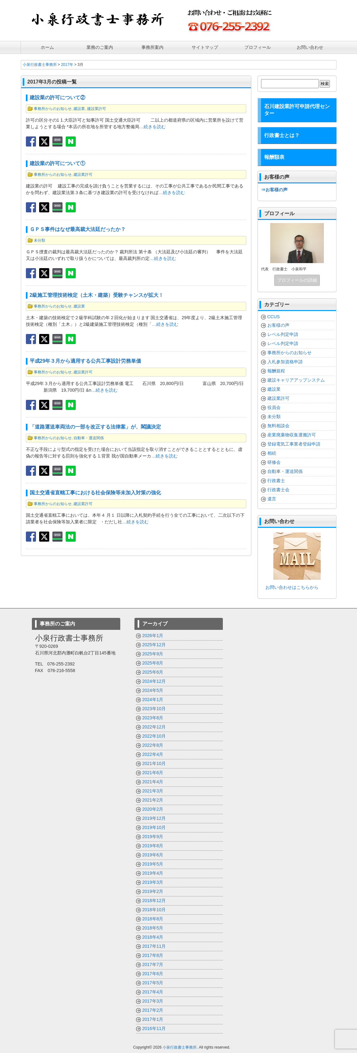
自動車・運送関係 (89, 437)
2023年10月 (154, 708)
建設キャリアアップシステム (296, 379)
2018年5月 (153, 927)
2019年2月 (153, 891)
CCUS (273, 316)
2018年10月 (154, 909)
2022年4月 (153, 754)
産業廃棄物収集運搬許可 (291, 434)
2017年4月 (153, 991)
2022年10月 (154, 735)
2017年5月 (153, 982)
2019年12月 (154, 817)
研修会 (274, 461)
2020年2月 (153, 808)
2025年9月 (153, 653)
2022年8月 (153, 744)
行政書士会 (278, 489)
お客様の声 (278, 324)
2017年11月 (154, 945)
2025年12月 (154, 644)
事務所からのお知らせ (53, 108)
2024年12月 (154, 680)
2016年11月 (154, 1028)
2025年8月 (153, 662)
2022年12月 (154, 726)
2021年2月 (153, 799)
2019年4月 (153, 872)
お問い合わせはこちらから (289, 587)
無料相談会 (278, 425)
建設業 (79, 108)
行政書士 (276, 480)
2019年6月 (153, 854)
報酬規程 (276, 370)
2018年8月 (153, 918)
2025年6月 (153, 671)
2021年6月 (153, 772)
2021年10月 (154, 763)
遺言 (271, 498)
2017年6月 (153, 973)
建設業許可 (96, 108)
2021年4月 (153, 781)
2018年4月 (153, 936)
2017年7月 (153, 964)
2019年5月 (153, 863)
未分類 (39, 240)
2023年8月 (153, 717)
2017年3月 (153, 1000)
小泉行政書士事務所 (180, 1047)
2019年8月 (153, 845)
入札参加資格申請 (285, 361)
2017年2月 (153, 1009)
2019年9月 (153, 836)
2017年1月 (153, 1018)
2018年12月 (154, 900)
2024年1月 (153, 699)
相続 (271, 452)
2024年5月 (153, 690)
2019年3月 (153, 881)
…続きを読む (152, 126)
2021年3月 (153, 790)
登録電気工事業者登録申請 (293, 443)
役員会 (274, 407)
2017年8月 (153, 955)
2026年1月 (153, 635)
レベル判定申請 (282, 334)
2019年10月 (154, 827)
